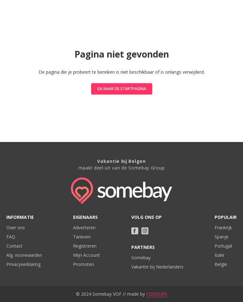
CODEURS (156, 294)
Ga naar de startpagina (121, 88)
